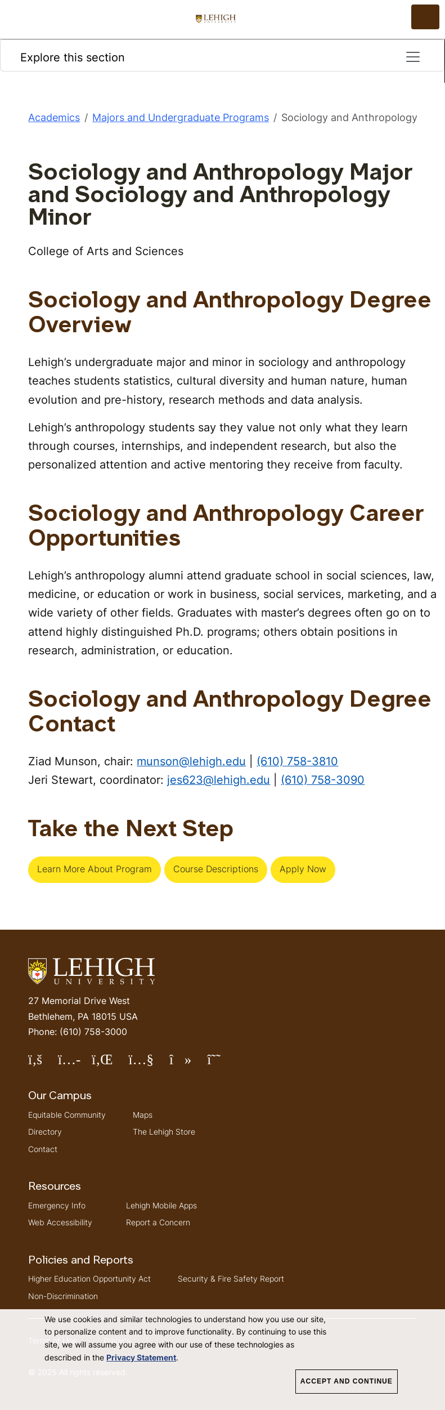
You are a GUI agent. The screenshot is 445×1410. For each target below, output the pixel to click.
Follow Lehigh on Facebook (43, 1064)
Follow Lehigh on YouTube (148, 1064)
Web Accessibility (60, 1222)
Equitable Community (67, 1114)
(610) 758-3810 (297, 761)
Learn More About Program (94, 869)
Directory (45, 1131)
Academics (54, 117)
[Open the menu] (425, 17)
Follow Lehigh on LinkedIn (110, 1064)
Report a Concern (158, 1222)
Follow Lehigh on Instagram (75, 1064)
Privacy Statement (141, 1357)
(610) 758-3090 (323, 779)
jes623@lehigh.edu (218, 779)
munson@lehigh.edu (191, 761)
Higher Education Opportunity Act (89, 1278)
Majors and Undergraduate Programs (180, 117)
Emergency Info (57, 1205)
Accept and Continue (346, 1381)
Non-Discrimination (63, 1296)
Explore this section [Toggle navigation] (220, 56)
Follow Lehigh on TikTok (188, 1064)
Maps (142, 1114)
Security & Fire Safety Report (231, 1278)
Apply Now (303, 869)
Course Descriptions (215, 869)
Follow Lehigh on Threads (221, 1064)
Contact (42, 1149)
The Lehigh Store (164, 1131)
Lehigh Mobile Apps (161, 1205)
